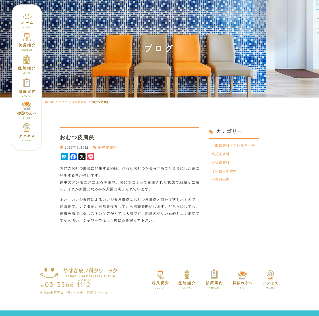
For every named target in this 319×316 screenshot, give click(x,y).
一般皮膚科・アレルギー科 (235, 146)
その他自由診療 (225, 173)
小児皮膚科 (79, 102)
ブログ (62, 102)
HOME (49, 102)
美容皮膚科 (221, 164)
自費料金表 (221, 182)
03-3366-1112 (68, 284)
